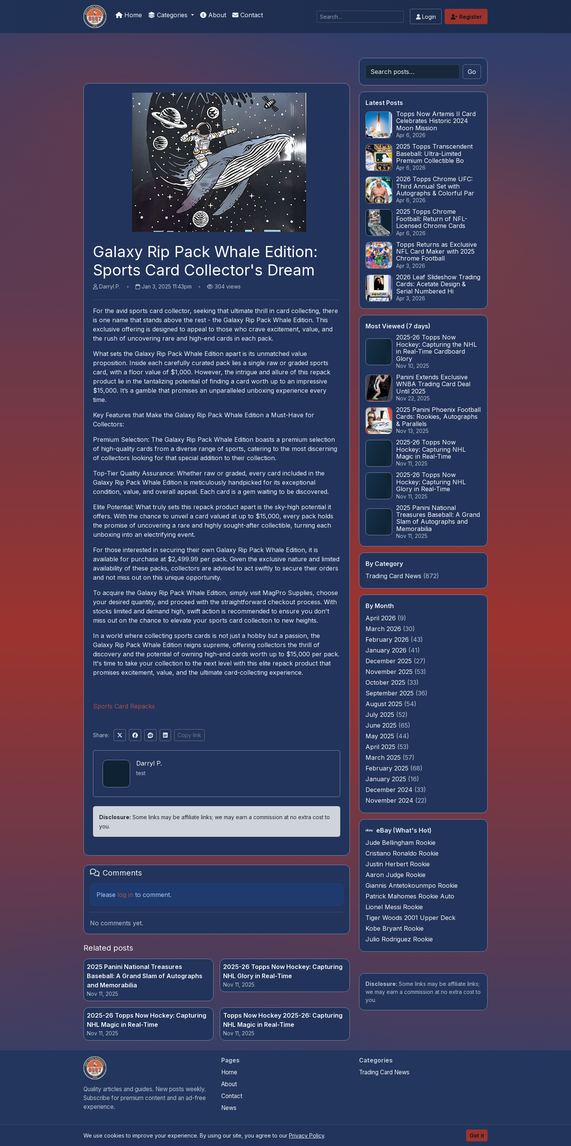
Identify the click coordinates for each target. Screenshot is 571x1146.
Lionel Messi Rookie (394, 907)
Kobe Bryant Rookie (394, 928)
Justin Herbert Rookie (397, 864)
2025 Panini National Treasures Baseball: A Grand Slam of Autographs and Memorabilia (144, 976)
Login (426, 16)
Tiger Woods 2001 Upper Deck (410, 917)
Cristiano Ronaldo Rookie (402, 853)
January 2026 (386, 650)
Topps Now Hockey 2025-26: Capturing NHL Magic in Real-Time (283, 1020)
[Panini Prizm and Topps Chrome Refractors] (94, 16)
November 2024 (390, 800)
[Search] (360, 17)
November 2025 (389, 671)
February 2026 (388, 639)
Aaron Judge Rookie (395, 875)
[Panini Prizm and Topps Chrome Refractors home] (94, 1067)
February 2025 (387, 768)
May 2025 (380, 736)
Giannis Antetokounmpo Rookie (411, 885)
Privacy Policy (306, 1135)
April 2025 (381, 747)
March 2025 (384, 757)
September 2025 (390, 693)
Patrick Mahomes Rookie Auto (409, 896)
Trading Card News (393, 576)
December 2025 (389, 661)
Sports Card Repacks (124, 706)
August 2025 (384, 704)
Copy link (189, 735)
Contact (247, 15)
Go (472, 71)
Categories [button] (168, 15)
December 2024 (389, 790)
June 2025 (381, 725)
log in (125, 894)
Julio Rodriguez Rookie (399, 939)
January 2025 (386, 779)
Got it (477, 1135)
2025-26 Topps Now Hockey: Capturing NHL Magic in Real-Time (146, 1020)
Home (129, 15)
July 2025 (380, 714)
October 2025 (386, 682)
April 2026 (381, 618)
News (229, 1108)
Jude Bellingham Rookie (400, 842)
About (213, 15)
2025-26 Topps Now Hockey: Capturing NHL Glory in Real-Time (283, 971)
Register (466, 16)
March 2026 (384, 629)
